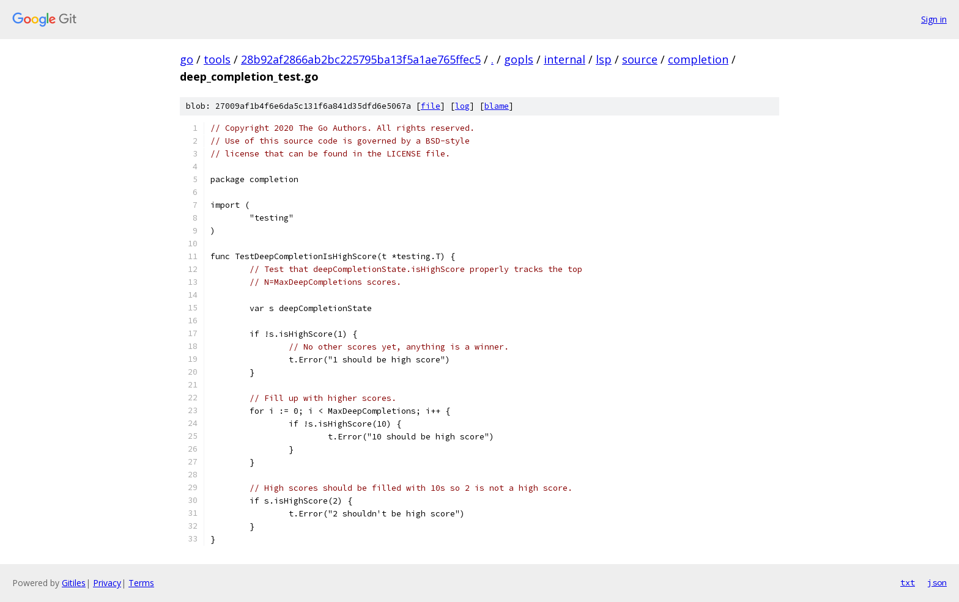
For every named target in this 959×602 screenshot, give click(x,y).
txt (907, 582)
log (462, 106)
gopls (518, 59)
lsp (604, 59)
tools (217, 59)
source (639, 59)
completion (698, 59)
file (430, 106)
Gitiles (74, 583)
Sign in (934, 19)
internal (564, 59)
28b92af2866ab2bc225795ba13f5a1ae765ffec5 (361, 59)
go (186, 59)
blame (496, 106)
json (937, 582)
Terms (141, 583)
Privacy (107, 583)
